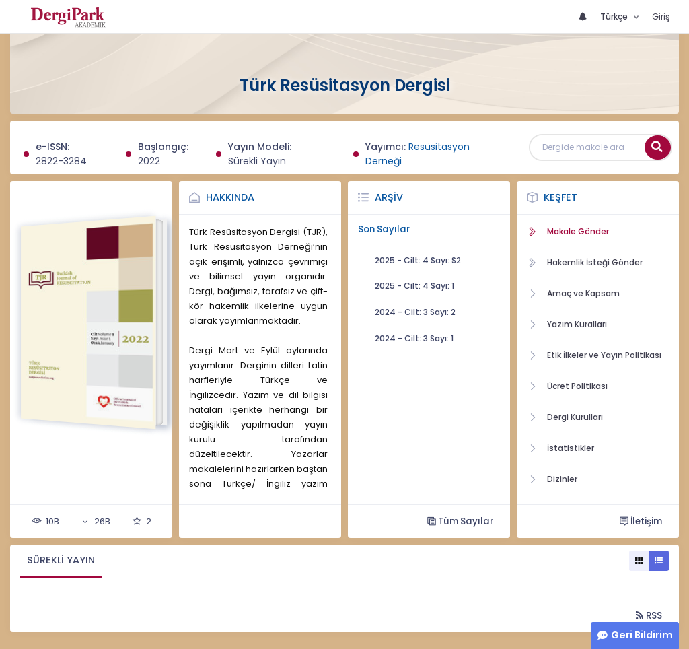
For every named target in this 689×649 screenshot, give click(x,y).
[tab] (61, 561)
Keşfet (560, 197)
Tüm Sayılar (460, 521)
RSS (649, 615)
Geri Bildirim (642, 635)
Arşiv (389, 197)
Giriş (660, 16)
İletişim (641, 521)
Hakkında (230, 197)
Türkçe (615, 16)
